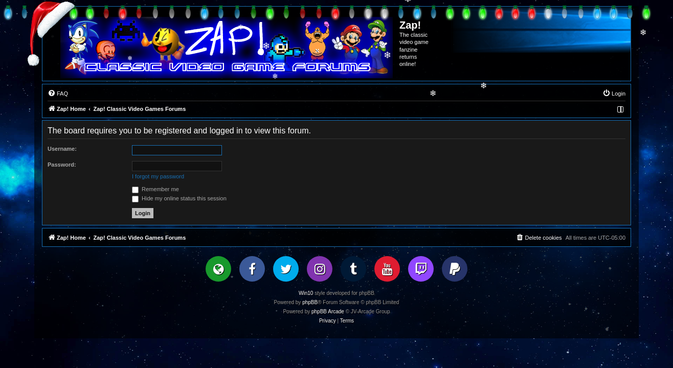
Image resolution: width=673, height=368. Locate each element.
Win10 (306, 293)
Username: (62, 149)
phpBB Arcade (327, 311)
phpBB (310, 302)
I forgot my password (158, 176)
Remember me (155, 189)
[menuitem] (58, 93)
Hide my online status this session (179, 198)
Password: (62, 165)
